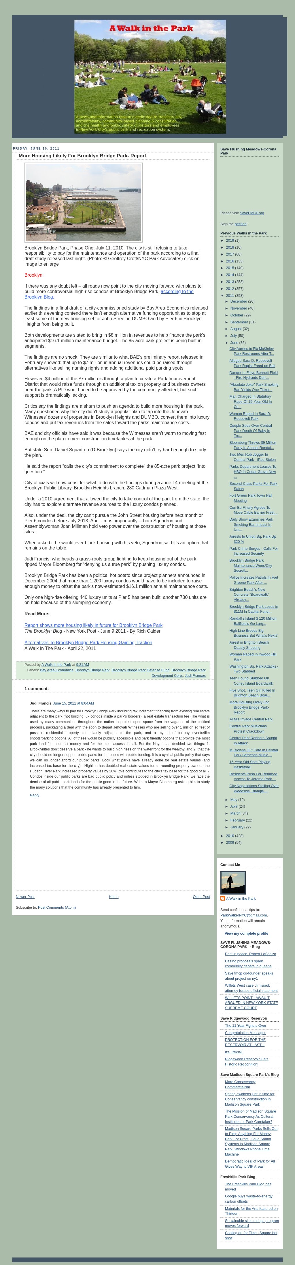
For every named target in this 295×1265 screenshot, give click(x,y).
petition (241, 224)
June (234, 343)
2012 (230, 289)
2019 (230, 241)
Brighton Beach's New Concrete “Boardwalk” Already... (249, 595)
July (234, 336)
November (239, 308)
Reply (34, 795)
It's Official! (234, 1052)
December (239, 301)
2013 (230, 282)
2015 (230, 268)
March (236, 813)
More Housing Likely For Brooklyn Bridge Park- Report (249, 707)
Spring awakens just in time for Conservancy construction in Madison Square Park (250, 1099)
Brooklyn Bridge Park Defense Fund (140, 670)
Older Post (201, 897)
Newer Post (25, 897)
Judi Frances (195, 676)
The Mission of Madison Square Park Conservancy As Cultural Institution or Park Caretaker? (250, 1116)
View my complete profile (246, 933)
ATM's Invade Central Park (251, 719)
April (234, 806)
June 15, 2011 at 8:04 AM (73, 703)
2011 (230, 296)
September (239, 322)
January (237, 827)
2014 (230, 275)
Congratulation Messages (245, 1033)
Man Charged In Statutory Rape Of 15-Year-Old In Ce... (251, 401)
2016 (230, 261)
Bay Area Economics (56, 670)
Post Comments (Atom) (57, 908)
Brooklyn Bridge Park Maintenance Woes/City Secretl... (251, 565)
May (234, 800)
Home (114, 897)
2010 (230, 836)
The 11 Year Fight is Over (245, 1026)
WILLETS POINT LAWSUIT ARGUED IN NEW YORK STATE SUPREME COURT (251, 1003)
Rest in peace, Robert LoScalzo (250, 954)
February (238, 820)
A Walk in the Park (241, 899)
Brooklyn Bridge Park (92, 670)
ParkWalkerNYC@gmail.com (243, 915)
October (237, 315)
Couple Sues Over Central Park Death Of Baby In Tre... (251, 431)
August (236, 329)
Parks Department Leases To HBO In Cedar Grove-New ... (253, 472)
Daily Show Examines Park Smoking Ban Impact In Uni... (251, 524)
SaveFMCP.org (252, 213)
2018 (230, 247)
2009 (230, 843)
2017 (230, 254)
